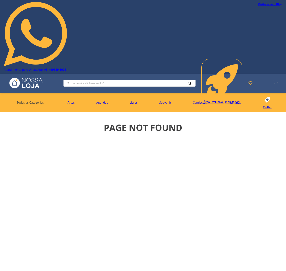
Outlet (267, 107)
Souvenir (165, 103)
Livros (134, 103)
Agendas (102, 103)
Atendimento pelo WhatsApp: (35, 70)
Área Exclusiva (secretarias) (222, 102)
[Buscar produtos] (190, 83)
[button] (30, 102)
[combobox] (129, 83)
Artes (71, 103)
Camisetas (200, 103)
